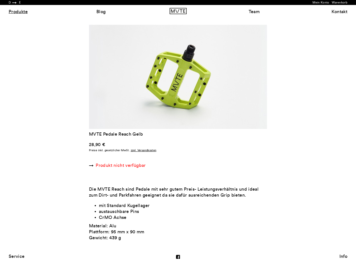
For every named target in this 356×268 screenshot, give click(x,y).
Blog (101, 11)
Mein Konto (320, 2)
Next (222, 77)
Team (254, 11)
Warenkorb (339, 2)
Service (17, 256)
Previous (133, 77)
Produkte (18, 11)
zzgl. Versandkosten (143, 150)
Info (343, 256)
